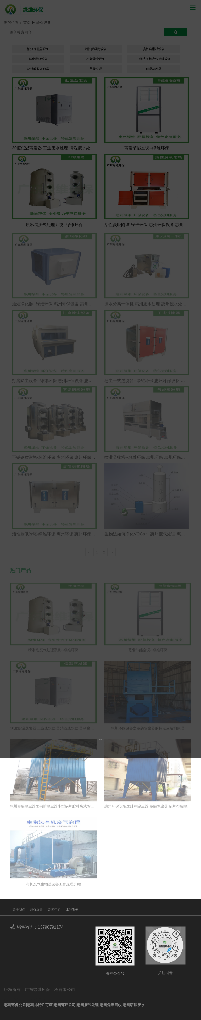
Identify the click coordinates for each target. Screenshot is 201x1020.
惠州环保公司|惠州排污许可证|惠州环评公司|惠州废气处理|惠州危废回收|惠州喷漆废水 (74, 1005)
